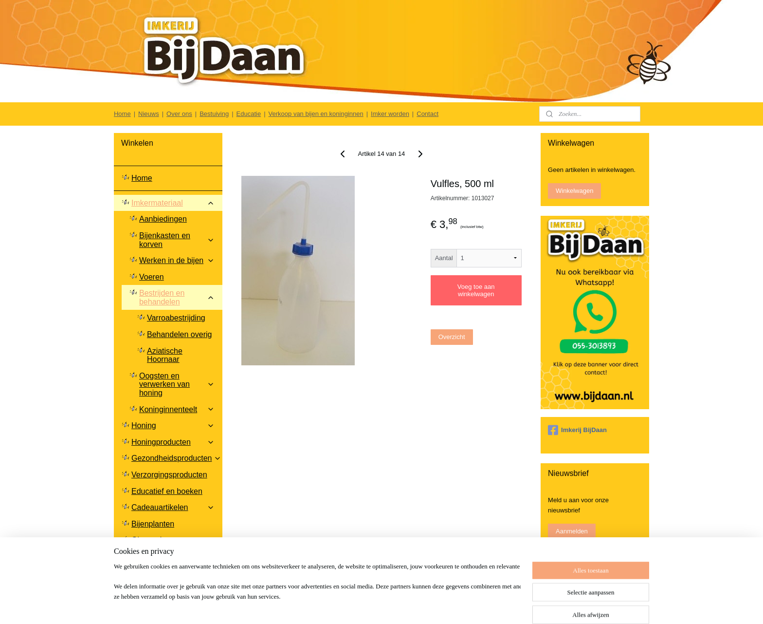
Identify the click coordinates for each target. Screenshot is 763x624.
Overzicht (451, 336)
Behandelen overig (179, 334)
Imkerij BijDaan (577, 430)
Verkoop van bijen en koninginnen (316, 113)
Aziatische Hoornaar (164, 355)
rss (422, 606)
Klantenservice (173, 565)
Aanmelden (572, 531)
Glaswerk (147, 540)
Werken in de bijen (177, 260)
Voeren (151, 277)
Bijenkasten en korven (177, 239)
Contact (427, 113)
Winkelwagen (574, 190)
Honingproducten (173, 442)
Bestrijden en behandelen (177, 297)
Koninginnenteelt (177, 409)
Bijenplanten (152, 524)
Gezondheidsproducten (176, 458)
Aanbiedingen (163, 219)
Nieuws (148, 113)
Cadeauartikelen (173, 507)
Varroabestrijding (176, 318)
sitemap (405, 606)
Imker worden (390, 113)
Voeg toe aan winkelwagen (476, 290)
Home (122, 113)
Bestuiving (214, 113)
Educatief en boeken (166, 491)
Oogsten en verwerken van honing (177, 384)
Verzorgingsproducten (169, 475)
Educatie (248, 113)
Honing (173, 425)
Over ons (179, 113)
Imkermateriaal (173, 203)
